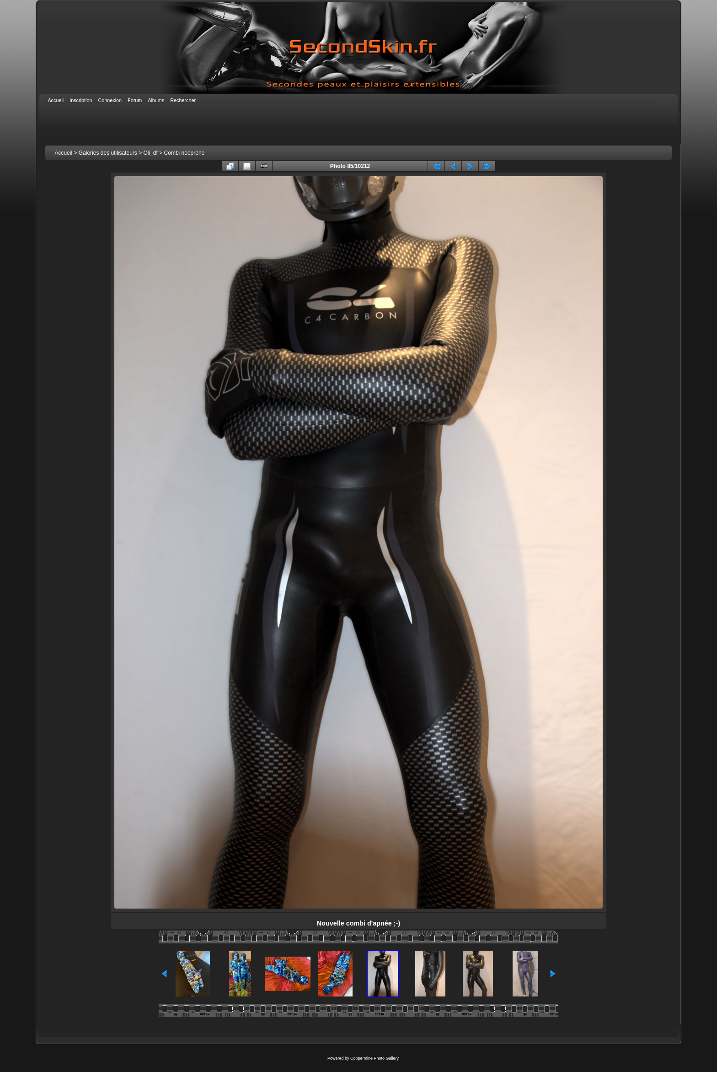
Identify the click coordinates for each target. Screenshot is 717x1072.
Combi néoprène (184, 153)
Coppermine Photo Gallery (374, 1058)
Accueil (63, 153)
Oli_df (151, 153)
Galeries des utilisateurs (108, 153)
